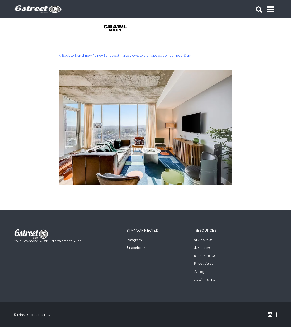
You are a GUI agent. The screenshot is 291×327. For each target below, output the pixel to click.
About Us (205, 240)
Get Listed (206, 263)
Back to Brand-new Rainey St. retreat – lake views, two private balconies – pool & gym (128, 55)
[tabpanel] (118, 28)
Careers (204, 248)
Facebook (137, 248)
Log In (203, 272)
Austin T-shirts (204, 279)
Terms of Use (208, 256)
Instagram (134, 240)
